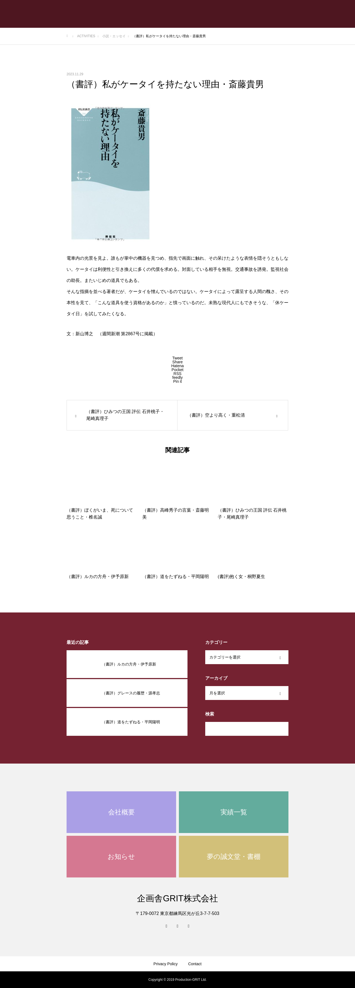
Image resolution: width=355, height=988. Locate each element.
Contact (194, 964)
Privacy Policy (165, 964)
